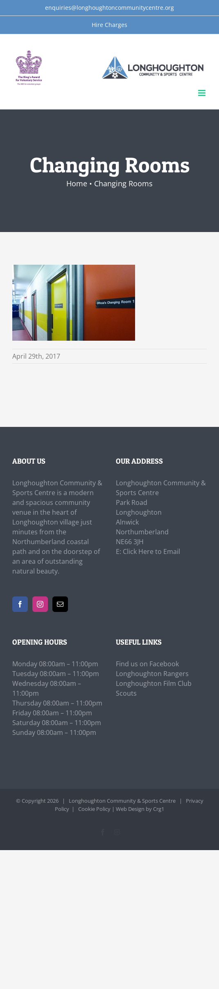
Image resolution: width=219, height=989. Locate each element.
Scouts (126, 693)
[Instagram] (40, 604)
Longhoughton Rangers (152, 673)
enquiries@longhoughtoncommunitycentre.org (109, 7)
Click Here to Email (151, 551)
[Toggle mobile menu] (202, 93)
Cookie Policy (94, 809)
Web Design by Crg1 (140, 809)
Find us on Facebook (147, 663)
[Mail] (60, 604)
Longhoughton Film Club (154, 683)
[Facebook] (20, 604)
